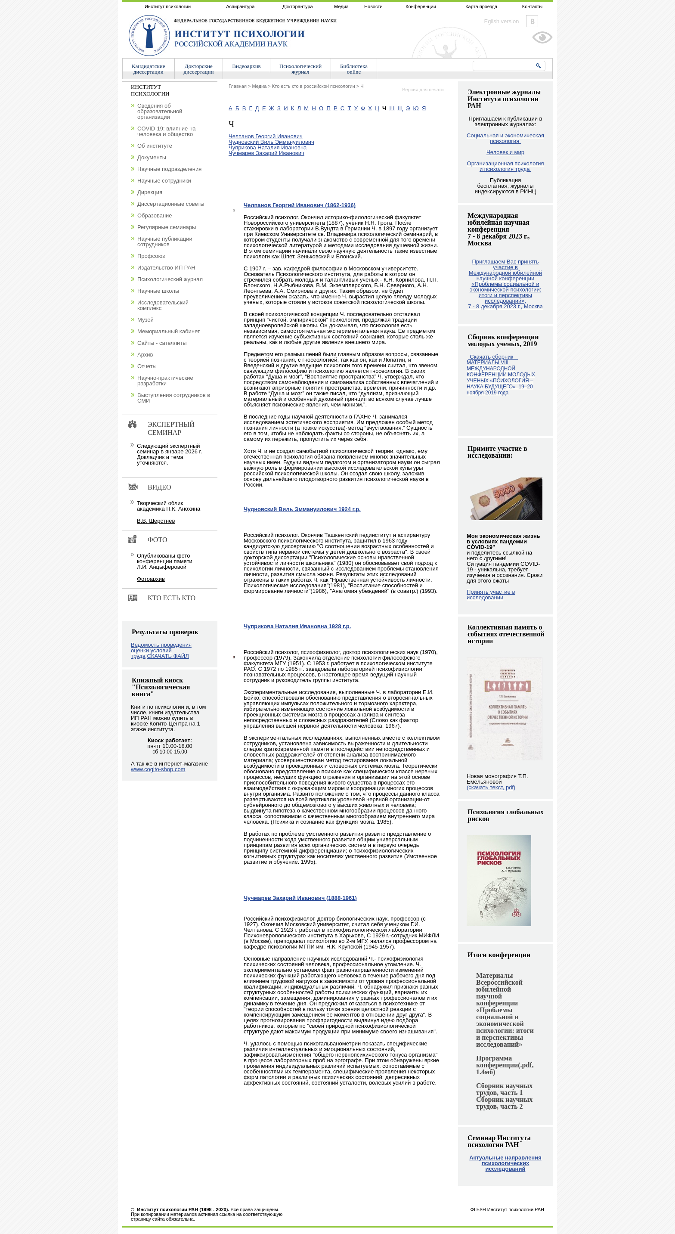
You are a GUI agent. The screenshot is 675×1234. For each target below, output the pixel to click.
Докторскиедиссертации (199, 69)
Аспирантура (240, 6)
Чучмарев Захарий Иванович (266, 153)
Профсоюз (151, 256)
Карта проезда (481, 6)
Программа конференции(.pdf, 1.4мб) (505, 1065)
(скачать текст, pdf (491, 787)
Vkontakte (532, 21)
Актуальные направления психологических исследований (505, 1163)
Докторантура (297, 6)
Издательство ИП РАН (166, 267)
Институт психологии (168, 6)
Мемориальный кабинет (168, 331)
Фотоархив (151, 579)
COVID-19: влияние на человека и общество (166, 131)
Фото (157, 539)
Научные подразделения (169, 169)
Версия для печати (423, 89)
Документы (151, 157)
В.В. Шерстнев (156, 521)
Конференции (421, 6)
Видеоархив (246, 66)
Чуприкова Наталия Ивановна (268, 147)
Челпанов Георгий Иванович (266, 136)
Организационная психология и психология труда (505, 166)
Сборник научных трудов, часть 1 (504, 1089)
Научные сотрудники (164, 180)
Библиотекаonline (354, 69)
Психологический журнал (170, 279)
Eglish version (501, 21)
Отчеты (147, 366)
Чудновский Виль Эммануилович (271, 142)
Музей (145, 319)
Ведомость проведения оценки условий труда (161, 650)
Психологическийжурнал (300, 69)
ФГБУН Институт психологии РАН (507, 1209)
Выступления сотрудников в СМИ (173, 398)
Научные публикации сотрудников (164, 242)
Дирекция (149, 192)
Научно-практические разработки (165, 381)
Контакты (532, 6)
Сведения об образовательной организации (159, 111)
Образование (154, 215)
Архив (145, 354)
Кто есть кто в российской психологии (313, 86)
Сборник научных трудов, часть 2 (504, 1103)
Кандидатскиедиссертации (148, 69)
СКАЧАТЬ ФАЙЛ (168, 656)
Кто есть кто (171, 597)
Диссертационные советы (170, 204)
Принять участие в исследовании (491, 595)
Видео (159, 487)
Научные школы (158, 291)
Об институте (154, 146)
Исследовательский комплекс (163, 305)
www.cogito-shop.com (158, 769)
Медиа (341, 6)
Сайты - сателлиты (162, 343)
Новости (373, 6)
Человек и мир (505, 152)
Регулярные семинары (166, 227)
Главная (238, 86)
